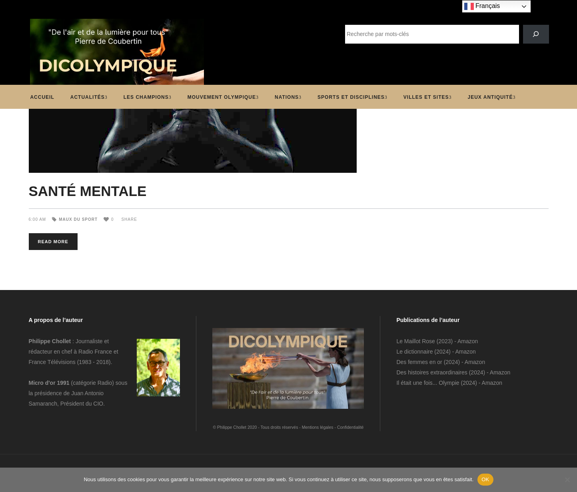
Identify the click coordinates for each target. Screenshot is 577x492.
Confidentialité (350, 427)
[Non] (567, 480)
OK (485, 479)
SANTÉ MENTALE (88, 191)
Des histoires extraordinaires (431, 372)
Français (482, 6)
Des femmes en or (419, 362)
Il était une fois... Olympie (427, 383)
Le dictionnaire (414, 351)
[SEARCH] (536, 34)
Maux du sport (78, 219)
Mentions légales (317, 427)
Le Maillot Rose (416, 341)
